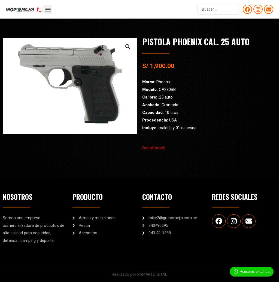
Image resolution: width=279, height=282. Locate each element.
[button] (47, 9)
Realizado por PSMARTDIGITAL (139, 274)
